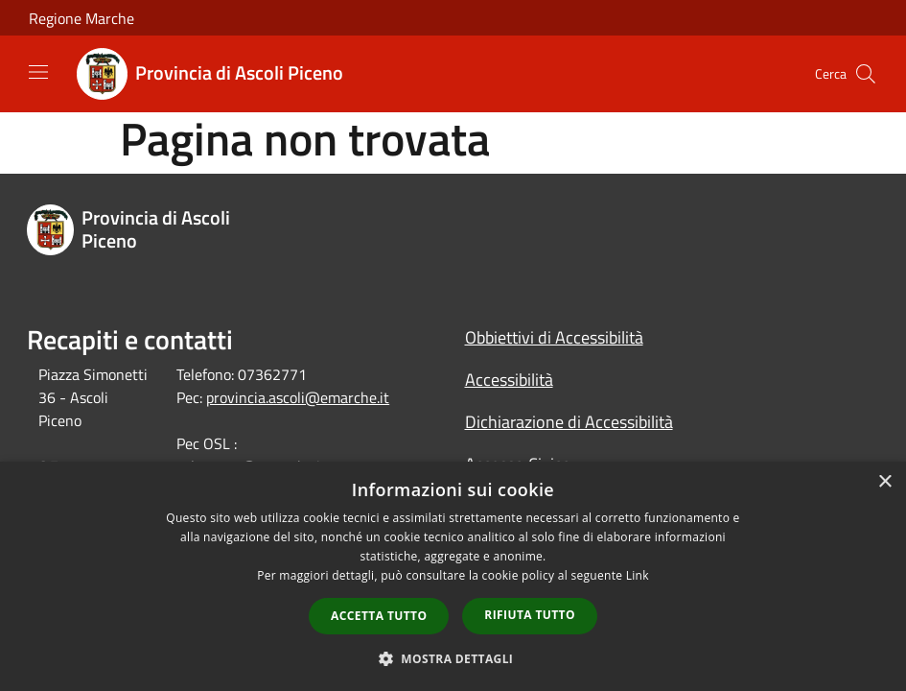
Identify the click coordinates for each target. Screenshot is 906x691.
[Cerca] (865, 73)
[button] (453, 658)
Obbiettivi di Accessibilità (554, 337)
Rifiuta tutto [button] (529, 615)
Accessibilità (509, 380)
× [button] (884, 482)
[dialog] (453, 576)
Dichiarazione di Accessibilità (569, 422)
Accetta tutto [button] (379, 616)
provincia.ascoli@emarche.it (297, 397)
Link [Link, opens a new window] (637, 575)
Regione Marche (81, 18)
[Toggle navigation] (38, 71)
